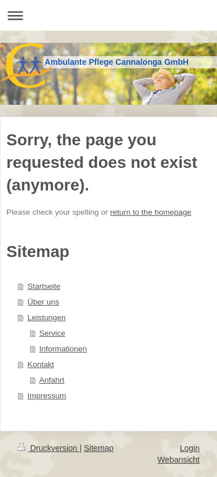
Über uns (43, 302)
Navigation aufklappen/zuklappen (108, 15)
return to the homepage (150, 212)
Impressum (46, 395)
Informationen (63, 348)
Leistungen (46, 317)
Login (190, 448)
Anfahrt (52, 380)
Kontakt (40, 364)
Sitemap (98, 448)
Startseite (43, 286)
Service (52, 333)
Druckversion (48, 448)
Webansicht (178, 459)
